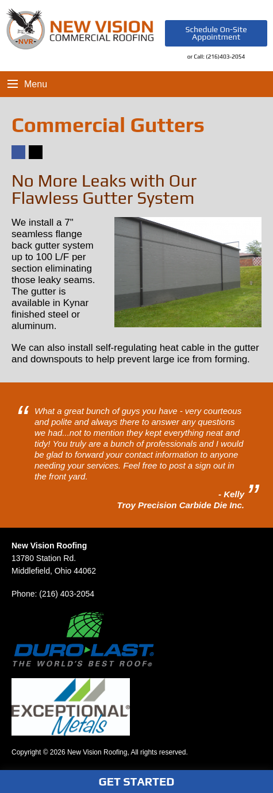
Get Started (137, 781)
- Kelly (231, 494)
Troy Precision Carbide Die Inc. (180, 505)
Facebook (17, 158)
